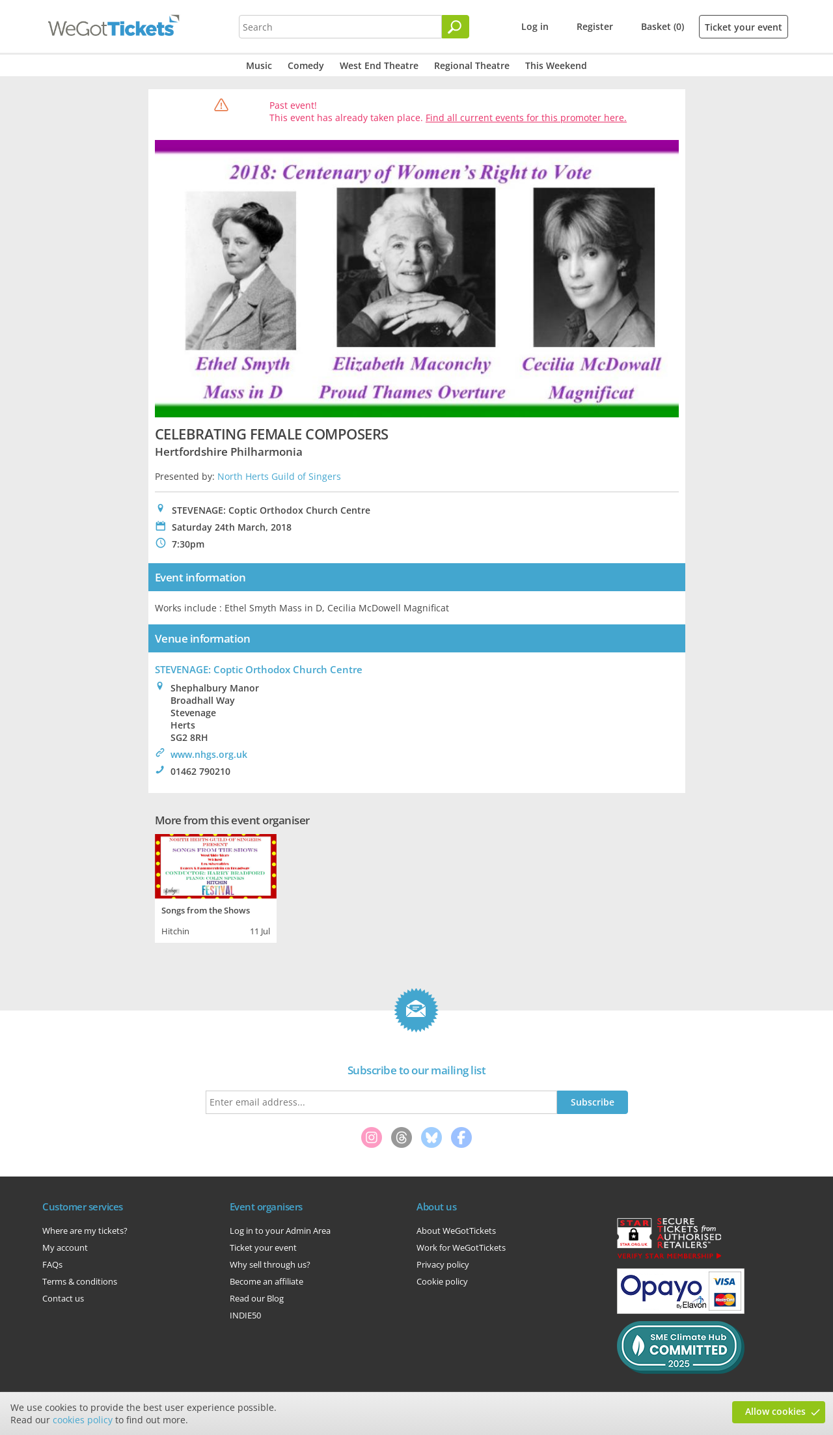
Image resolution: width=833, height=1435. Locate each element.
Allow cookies (775, 1411)
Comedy (306, 65)
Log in (535, 26)
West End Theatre (379, 65)
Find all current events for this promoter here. (526, 117)
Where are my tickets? (85, 1230)
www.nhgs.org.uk (209, 754)
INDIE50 (245, 1315)
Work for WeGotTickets (461, 1247)
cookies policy (83, 1420)
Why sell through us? (270, 1264)
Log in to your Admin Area (280, 1230)
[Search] (455, 26)
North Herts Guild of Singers (279, 476)
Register (595, 26)
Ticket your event (743, 27)
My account (65, 1247)
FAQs (52, 1264)
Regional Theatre (472, 65)
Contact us (63, 1298)
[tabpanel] (215, 887)
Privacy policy (442, 1264)
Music (259, 65)
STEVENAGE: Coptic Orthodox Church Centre (258, 669)
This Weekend (556, 65)
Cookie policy (442, 1281)
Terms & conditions (79, 1281)
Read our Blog (257, 1298)
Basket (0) (662, 26)
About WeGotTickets (456, 1230)
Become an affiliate (266, 1281)
